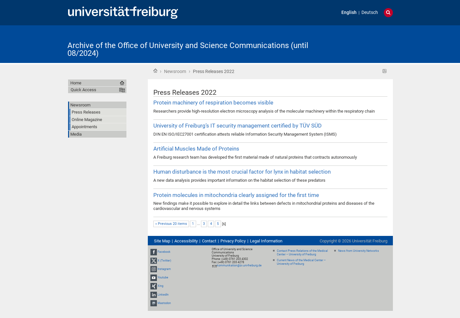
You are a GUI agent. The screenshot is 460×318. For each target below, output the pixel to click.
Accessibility (186, 240)
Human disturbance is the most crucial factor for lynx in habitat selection (242, 171)
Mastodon (164, 303)
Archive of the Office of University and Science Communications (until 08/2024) (187, 49)
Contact (209, 240)
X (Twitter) (164, 260)
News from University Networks (358, 250)
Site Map (162, 240)
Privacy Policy (233, 240)
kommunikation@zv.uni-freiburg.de (239, 265)
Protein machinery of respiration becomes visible (213, 102)
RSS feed (384, 71)
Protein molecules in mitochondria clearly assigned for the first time (236, 195)
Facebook (164, 252)
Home (155, 70)
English (349, 12)
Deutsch (369, 12)
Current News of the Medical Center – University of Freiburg (301, 262)
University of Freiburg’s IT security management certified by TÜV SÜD (237, 125)
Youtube (163, 277)
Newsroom (175, 71)
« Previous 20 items (171, 224)
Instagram (164, 269)
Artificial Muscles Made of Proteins (196, 148)
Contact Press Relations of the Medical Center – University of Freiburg (302, 252)
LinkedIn (163, 294)
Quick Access (83, 89)
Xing (160, 285)
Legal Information (266, 240)
